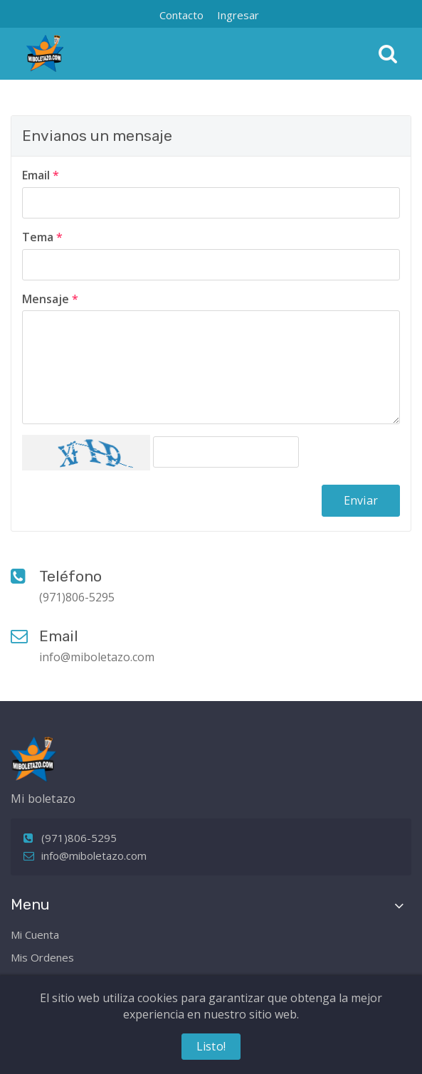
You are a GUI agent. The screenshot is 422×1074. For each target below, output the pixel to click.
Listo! (211, 1046)
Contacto (181, 15)
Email (40, 175)
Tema (42, 237)
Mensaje (50, 299)
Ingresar (238, 15)
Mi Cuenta (35, 934)
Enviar (361, 500)
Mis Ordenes (42, 957)
